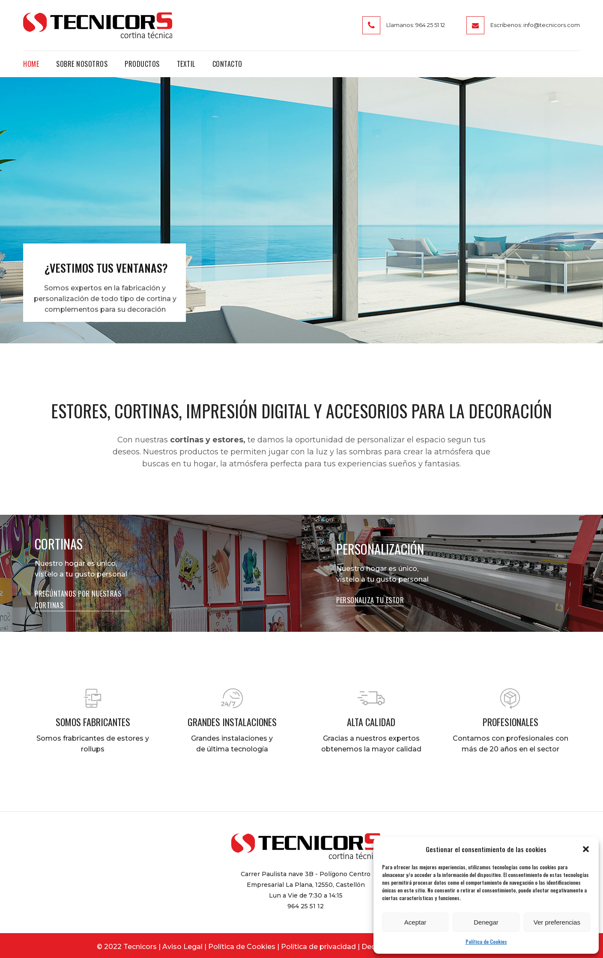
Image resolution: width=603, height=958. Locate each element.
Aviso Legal (182, 947)
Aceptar (415, 922)
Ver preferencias (557, 922)
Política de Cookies (486, 941)
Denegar (486, 922)
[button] (586, 849)
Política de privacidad (318, 947)
